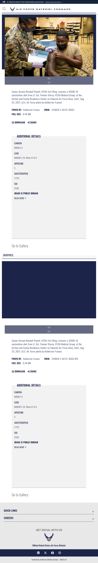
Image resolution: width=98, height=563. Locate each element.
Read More (19, 198)
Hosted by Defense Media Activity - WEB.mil (49, 560)
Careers (8, 518)
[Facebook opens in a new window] (52, 553)
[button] (54, 2)
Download (18, 122)
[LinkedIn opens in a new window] (38, 553)
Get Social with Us (49, 530)
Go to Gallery (20, 245)
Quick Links (10, 510)
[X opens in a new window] (45, 553)
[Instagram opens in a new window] (60, 553)
